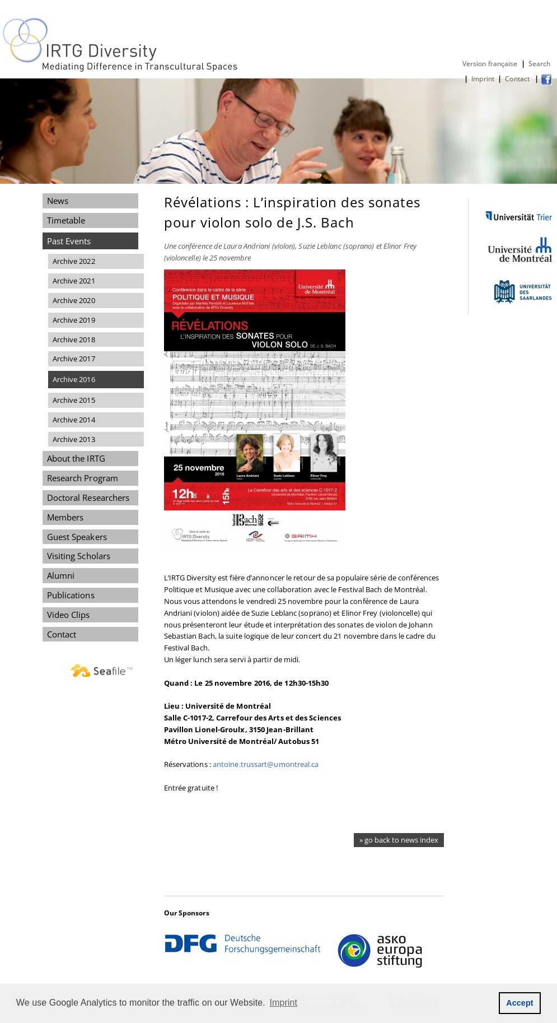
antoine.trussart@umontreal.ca (266, 764)
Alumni (61, 575)
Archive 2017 (74, 359)
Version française (490, 63)
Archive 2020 (74, 300)
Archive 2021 (74, 281)
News (57, 200)
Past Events (69, 241)
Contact (518, 78)
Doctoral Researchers (88, 497)
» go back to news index (398, 840)
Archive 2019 (74, 320)
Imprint (483, 78)
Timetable (66, 220)
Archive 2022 (74, 261)
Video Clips (68, 614)
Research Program (82, 477)
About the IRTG (76, 458)
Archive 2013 (74, 439)
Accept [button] (519, 1002)
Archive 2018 (74, 339)
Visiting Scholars (79, 555)
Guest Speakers (77, 536)
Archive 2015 (74, 400)
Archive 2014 (74, 420)
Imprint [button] (284, 1002)
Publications (71, 595)
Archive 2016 (74, 379)
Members (65, 517)
